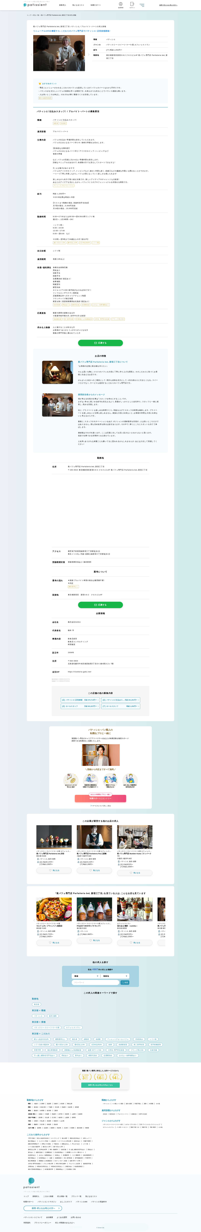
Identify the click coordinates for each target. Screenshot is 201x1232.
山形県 (74, 1114)
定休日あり (77, 1141)
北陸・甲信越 (32, 1117)
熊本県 (59, 1128)
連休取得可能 (87, 1163)
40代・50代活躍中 (61, 1163)
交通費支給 (48, 1152)
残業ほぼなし (66, 1144)
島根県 (49, 1121)
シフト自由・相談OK (34, 1146)
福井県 (60, 1117)
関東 (29, 1107)
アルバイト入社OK (74, 1163)
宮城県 (47, 1114)
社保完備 (63, 1149)
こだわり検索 (48, 1196)
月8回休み (31, 1166)
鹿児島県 (79, 1128)
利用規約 (27, 1223)
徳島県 (49, 1124)
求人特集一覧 (62, 1196)
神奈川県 (43, 1107)
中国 (29, 1121)
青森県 (54, 1114)
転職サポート (96, 5)
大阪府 (36, 1103)
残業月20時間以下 (33, 1144)
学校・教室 (153, 1127)
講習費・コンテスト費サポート (75, 1152)
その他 (158, 1103)
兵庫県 (42, 1103)
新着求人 (62, 5)
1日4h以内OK (43, 1149)
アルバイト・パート (123, 1114)
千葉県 (50, 1107)
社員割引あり (32, 1155)
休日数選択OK (49, 1169)
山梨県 (67, 1117)
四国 (29, 1124)
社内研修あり (43, 1158)
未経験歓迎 (58, 1158)
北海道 (41, 1114)
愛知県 (36, 1110)
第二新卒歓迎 (68, 1158)
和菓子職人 (138, 1103)
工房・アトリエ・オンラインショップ (149, 1124)
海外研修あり (32, 1158)
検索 (125, 982)
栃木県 (70, 1107)
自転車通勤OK (87, 1155)
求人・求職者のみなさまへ (65, 1223)
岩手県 (60, 1114)
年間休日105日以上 (42, 1166)
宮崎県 (72, 1128)
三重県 (56, 1110)
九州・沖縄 (31, 1128)
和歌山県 (69, 1103)
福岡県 (39, 1128)
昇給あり (90, 1149)
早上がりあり (76, 1144)
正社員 (105, 1114)
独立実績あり (32, 1141)
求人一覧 (36, 15)
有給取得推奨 (78, 1166)
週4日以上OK (32, 1149)
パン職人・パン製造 (117, 1103)
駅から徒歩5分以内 (43, 1138)
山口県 (62, 1121)
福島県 (80, 1114)
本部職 (151, 1103)
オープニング (55, 1138)
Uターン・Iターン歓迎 (60, 1161)
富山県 (47, 1117)
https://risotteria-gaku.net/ (79, 672)
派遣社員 (134, 1114)
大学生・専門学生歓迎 (34, 1163)
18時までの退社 (46, 1144)
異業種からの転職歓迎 (45, 1161)
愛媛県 (36, 1124)
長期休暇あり (60, 1169)
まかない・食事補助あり (46, 1155)
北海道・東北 (32, 1114)
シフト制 (85, 1144)
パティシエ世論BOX (99, 1202)
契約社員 (112, 1114)
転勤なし (57, 1155)
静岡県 (42, 1110)
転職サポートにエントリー (100, 797)
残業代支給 (39, 1152)
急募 (51, 1158)
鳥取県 (56, 1121)
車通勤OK (66, 1155)
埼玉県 (57, 1107)
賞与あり (30, 1152)
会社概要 (49, 1217)
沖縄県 (87, 1128)
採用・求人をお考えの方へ (42, 1208)
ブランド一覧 (76, 1196)
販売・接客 (129, 1103)
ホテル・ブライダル (131, 1124)
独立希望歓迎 (32, 1161)
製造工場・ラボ (135, 1127)
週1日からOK (47, 1146)
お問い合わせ (76, 1217)
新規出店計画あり (75, 1138)
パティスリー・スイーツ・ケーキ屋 (113, 1124)
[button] (32, 55)
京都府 (56, 1103)
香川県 (42, 1124)
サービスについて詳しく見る (101, 806)
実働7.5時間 (87, 1141)
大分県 (66, 1128)
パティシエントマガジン (47, 1202)
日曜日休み (68, 1166)
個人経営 (64, 1138)
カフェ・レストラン (108, 1127)
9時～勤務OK (54, 1149)
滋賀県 (49, 1103)
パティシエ (106, 1103)
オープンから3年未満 (64, 1141)
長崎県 (52, 1128)
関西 (29, 1103)
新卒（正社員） (143, 1114)
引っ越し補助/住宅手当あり (77, 1149)
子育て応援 (31, 1138)
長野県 (74, 1117)
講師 (145, 1103)
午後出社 (56, 1144)
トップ (29, 15)
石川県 (54, 1117)
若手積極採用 (79, 1158)
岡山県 (42, 1121)
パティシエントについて (33, 1217)
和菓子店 (144, 1127)
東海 (29, 1110)
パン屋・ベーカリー (122, 1127)
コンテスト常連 (43, 1141)
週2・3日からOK (58, 1146)
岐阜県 (49, 1110)
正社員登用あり (59, 1152)
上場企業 (53, 1141)
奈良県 (62, 1103)
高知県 (56, 1124)
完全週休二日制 (71, 1169)
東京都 (36, 1107)
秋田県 (67, 1114)
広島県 (36, 1121)
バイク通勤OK (76, 1155)
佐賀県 (46, 1128)
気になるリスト (78, 5)
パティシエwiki (81, 1202)
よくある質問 (62, 1217)
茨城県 (64, 1107)
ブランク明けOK (48, 1163)
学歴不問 (88, 1158)
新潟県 (41, 1117)
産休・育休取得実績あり (35, 1169)
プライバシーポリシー (42, 1223)
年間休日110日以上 (57, 1166)
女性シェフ (86, 1138)
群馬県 (77, 1107)
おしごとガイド (66, 1202)
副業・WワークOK (75, 1161)
